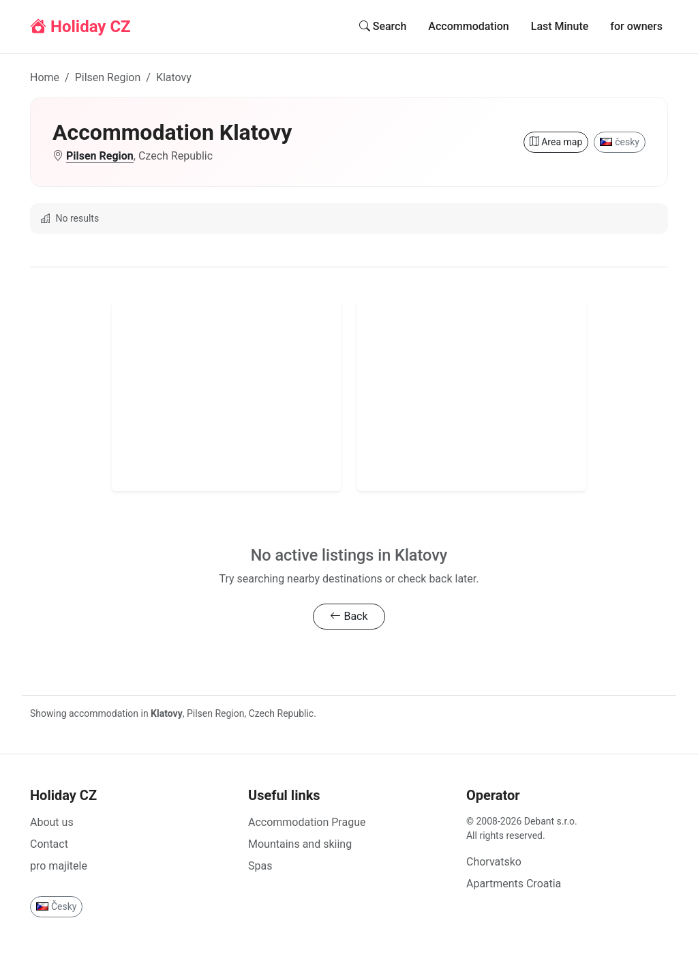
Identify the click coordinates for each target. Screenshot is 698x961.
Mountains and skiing (300, 844)
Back (348, 616)
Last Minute (560, 26)
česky (619, 141)
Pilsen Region (108, 77)
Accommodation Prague (306, 822)
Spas (260, 865)
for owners (636, 26)
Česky (56, 906)
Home (44, 77)
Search (383, 26)
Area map (556, 141)
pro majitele (58, 865)
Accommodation (468, 26)
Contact (49, 844)
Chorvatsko (493, 861)
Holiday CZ (80, 26)
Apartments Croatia (513, 883)
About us (52, 822)
